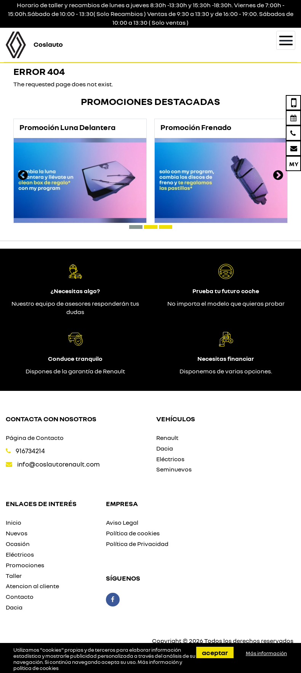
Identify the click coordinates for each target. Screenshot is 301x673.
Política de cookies (133, 533)
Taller (14, 575)
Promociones (25, 565)
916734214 (30, 451)
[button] (135, 227)
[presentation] (22, 176)
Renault (167, 437)
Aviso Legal (122, 522)
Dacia (164, 448)
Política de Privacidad (137, 544)
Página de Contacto (35, 437)
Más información (266, 653)
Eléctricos (170, 459)
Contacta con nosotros (51, 418)
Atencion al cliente (32, 586)
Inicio (13, 522)
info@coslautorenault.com (58, 464)
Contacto (20, 596)
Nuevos (16, 533)
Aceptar (215, 652)
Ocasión (18, 544)
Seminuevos (174, 469)
